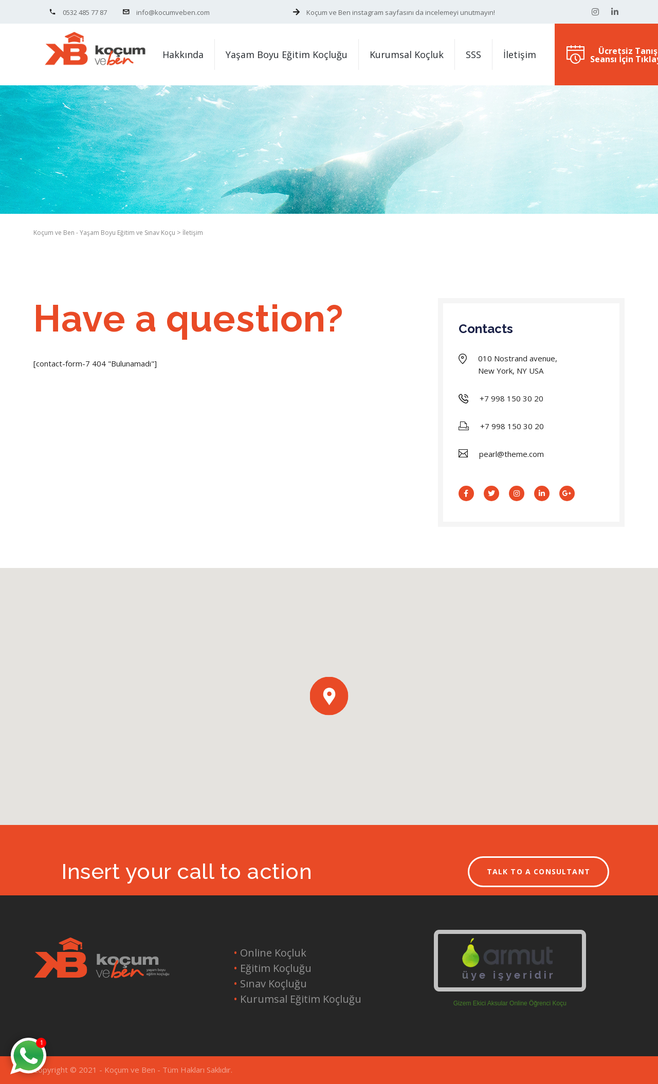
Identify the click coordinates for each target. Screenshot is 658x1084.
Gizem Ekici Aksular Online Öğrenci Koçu (509, 1003)
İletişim (519, 54)
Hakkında (183, 54)
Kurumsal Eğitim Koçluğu (299, 999)
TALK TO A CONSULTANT (539, 871)
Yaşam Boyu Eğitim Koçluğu (287, 54)
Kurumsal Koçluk (407, 54)
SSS (473, 54)
